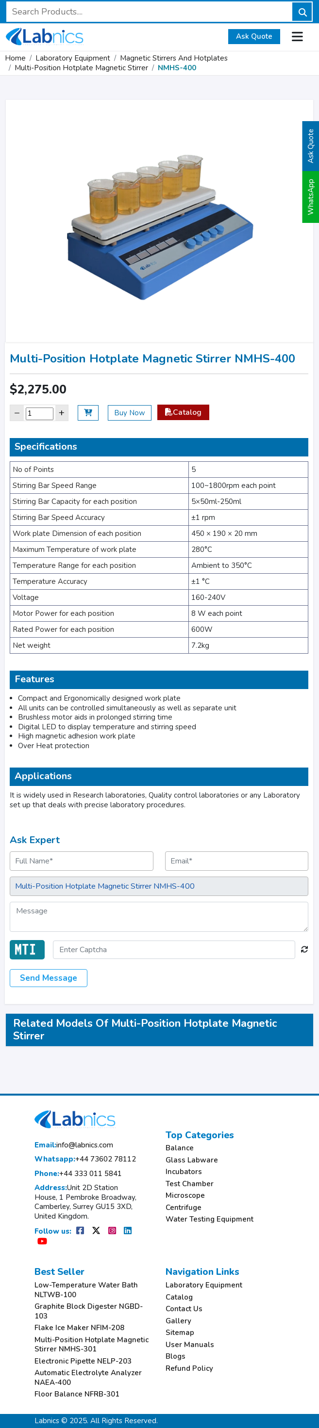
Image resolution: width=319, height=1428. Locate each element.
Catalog (183, 412)
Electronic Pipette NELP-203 (83, 1361)
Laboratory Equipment (72, 58)
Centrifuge (183, 1207)
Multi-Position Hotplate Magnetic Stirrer (81, 68)
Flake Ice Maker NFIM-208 (79, 1328)
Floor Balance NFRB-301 (76, 1394)
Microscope (185, 1195)
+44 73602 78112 (85, 1159)
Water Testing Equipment (209, 1219)
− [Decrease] (17, 412)
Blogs (175, 1356)
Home (15, 58)
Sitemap (180, 1332)
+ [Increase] (62, 412)
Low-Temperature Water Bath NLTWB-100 (86, 1290)
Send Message (48, 978)
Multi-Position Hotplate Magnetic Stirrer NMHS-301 (91, 1344)
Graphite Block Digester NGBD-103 (88, 1311)
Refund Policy (189, 1368)
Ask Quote (254, 36)
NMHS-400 (177, 68)
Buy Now (129, 413)
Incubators (184, 1172)
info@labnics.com (73, 1145)
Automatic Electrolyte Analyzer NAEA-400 (88, 1377)
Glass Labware (192, 1160)
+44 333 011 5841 (78, 1173)
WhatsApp (311, 197)
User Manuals (190, 1345)
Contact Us (184, 1309)
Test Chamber (190, 1184)
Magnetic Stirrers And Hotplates (174, 58)
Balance (180, 1148)
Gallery (178, 1321)
